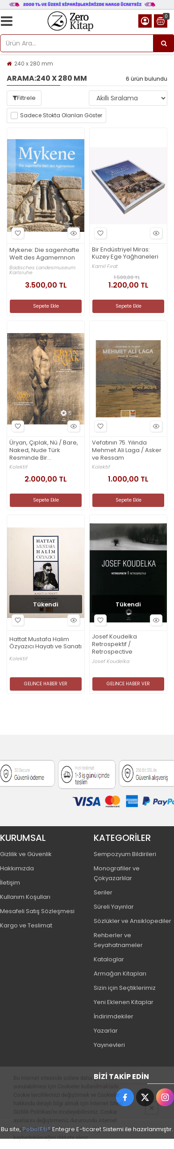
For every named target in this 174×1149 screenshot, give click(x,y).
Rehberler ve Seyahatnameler (118, 940)
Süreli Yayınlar (114, 906)
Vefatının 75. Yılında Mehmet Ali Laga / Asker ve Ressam (127, 450)
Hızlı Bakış (72, 233)
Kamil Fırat (105, 266)
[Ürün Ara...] (163, 43)
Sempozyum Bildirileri (125, 854)
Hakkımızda (17, 868)
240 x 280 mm (33, 63)
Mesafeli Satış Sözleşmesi (37, 911)
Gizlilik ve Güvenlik (26, 854)
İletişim (10, 882)
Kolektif (18, 467)
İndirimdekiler (113, 1016)
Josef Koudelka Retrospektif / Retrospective (114, 644)
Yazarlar (106, 1030)
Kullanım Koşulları (25, 897)
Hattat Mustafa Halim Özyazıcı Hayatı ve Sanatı (45, 643)
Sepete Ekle (46, 306)
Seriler (103, 892)
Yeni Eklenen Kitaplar (123, 1002)
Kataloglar (109, 959)
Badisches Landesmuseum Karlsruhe (42, 270)
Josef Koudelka (110, 661)
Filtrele (24, 98)
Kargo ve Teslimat (26, 925)
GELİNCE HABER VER (45, 683)
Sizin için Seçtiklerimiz (125, 988)
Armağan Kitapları (120, 973)
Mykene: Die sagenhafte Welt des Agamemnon (44, 254)
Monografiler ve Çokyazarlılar (117, 873)
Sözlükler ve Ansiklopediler (132, 921)
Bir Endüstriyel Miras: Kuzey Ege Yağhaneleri (125, 253)
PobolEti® (36, 1129)
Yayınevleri (109, 1045)
